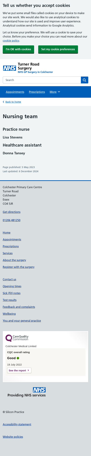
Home (6, 232)
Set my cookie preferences (58, 49)
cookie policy (11, 40)
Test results (9, 300)
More (55, 92)
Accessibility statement (17, 424)
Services (8, 253)
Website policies (13, 436)
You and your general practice (22, 320)
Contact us (9, 279)
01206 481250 (11, 220)
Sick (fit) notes (11, 293)
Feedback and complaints (19, 307)
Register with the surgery (18, 267)
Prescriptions (37, 92)
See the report (17, 370)
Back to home (13, 101)
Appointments (15, 92)
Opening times (12, 286)
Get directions (11, 212)
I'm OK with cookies (18, 49)
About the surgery (14, 260)
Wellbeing (9, 313)
